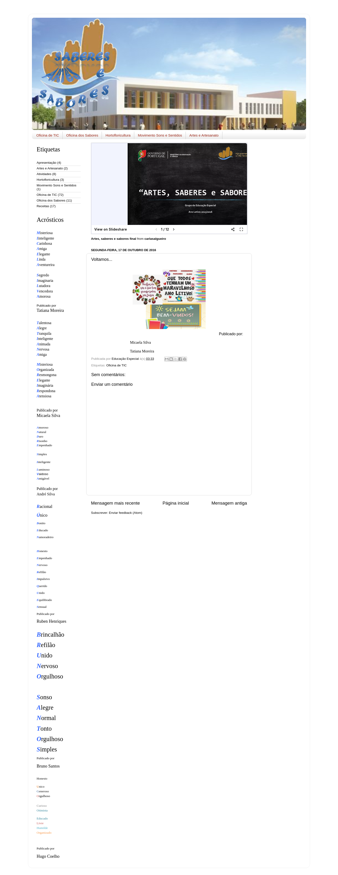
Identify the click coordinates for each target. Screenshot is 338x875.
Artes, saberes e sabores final (113, 238)
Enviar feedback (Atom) (125, 513)
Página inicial (176, 503)
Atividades (44, 174)
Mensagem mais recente (115, 503)
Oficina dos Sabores (82, 135)
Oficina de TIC (47, 135)
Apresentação (46, 162)
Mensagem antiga (229, 503)
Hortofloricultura (117, 135)
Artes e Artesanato (203, 135)
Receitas (43, 206)
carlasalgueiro (155, 238)
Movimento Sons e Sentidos (160, 135)
